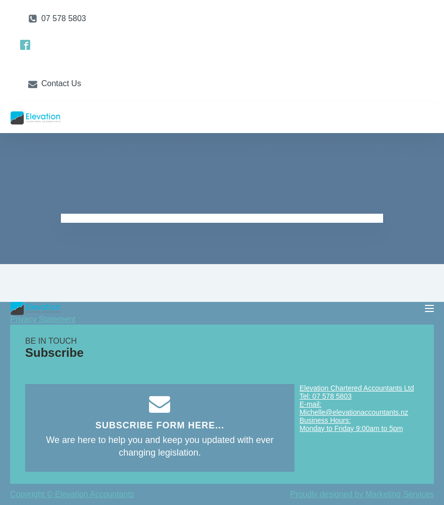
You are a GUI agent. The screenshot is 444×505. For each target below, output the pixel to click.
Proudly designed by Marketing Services (362, 494)
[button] (57, 18)
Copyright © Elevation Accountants (72, 494)
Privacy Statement (43, 319)
